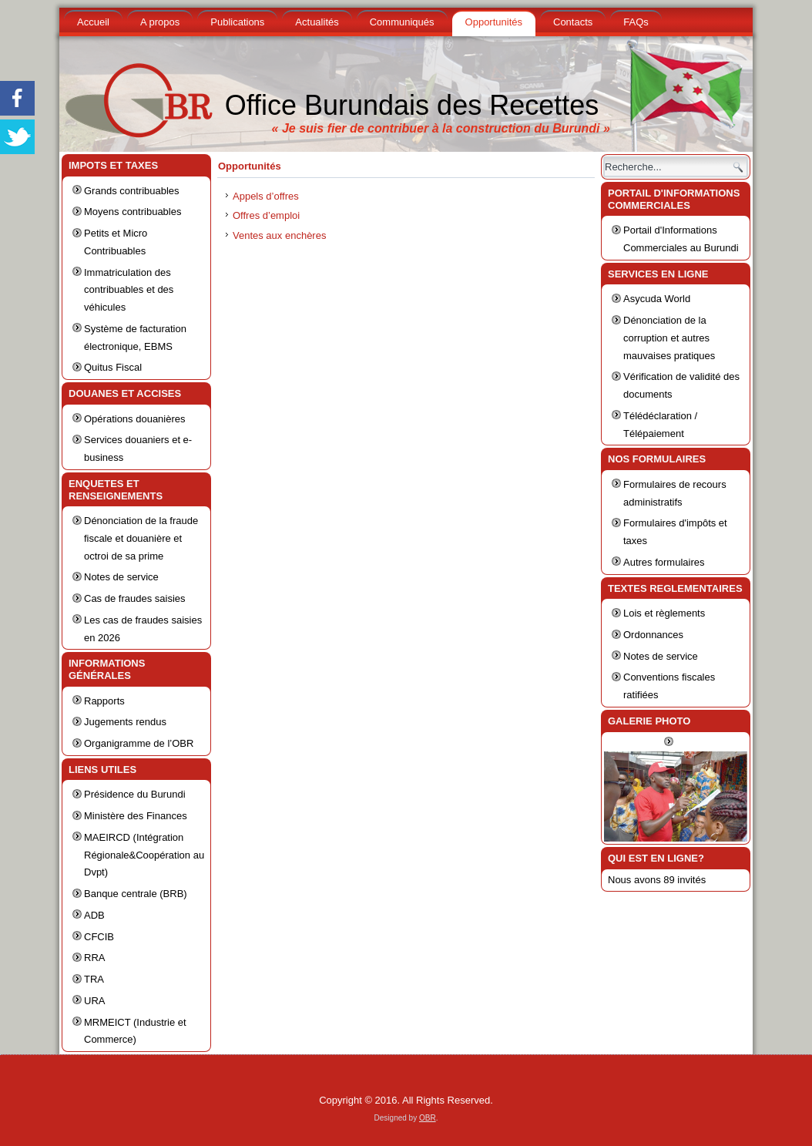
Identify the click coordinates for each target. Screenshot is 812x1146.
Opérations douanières (135, 419)
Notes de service (121, 577)
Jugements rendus (125, 722)
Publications (237, 22)
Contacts (572, 22)
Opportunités (493, 22)
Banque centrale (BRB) (135, 893)
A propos (160, 22)
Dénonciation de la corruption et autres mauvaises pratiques (669, 337)
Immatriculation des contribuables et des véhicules (128, 290)
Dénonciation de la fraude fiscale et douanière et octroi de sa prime (141, 538)
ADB (94, 915)
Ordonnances (653, 634)
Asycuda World (656, 298)
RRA (94, 957)
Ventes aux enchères (279, 235)
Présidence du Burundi (135, 794)
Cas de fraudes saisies (135, 598)
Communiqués (402, 22)
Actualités (316, 22)
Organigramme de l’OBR (138, 743)
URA (94, 1001)
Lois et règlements (664, 613)
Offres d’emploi (266, 215)
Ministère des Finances (135, 816)
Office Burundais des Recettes (412, 105)
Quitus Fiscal (113, 367)
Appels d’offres (266, 196)
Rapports (104, 701)
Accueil (93, 22)
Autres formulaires (663, 562)
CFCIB (99, 937)
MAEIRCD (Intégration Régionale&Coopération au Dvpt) (144, 855)
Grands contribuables (132, 191)
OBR (427, 1118)
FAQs (636, 22)
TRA (94, 979)
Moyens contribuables (132, 211)
